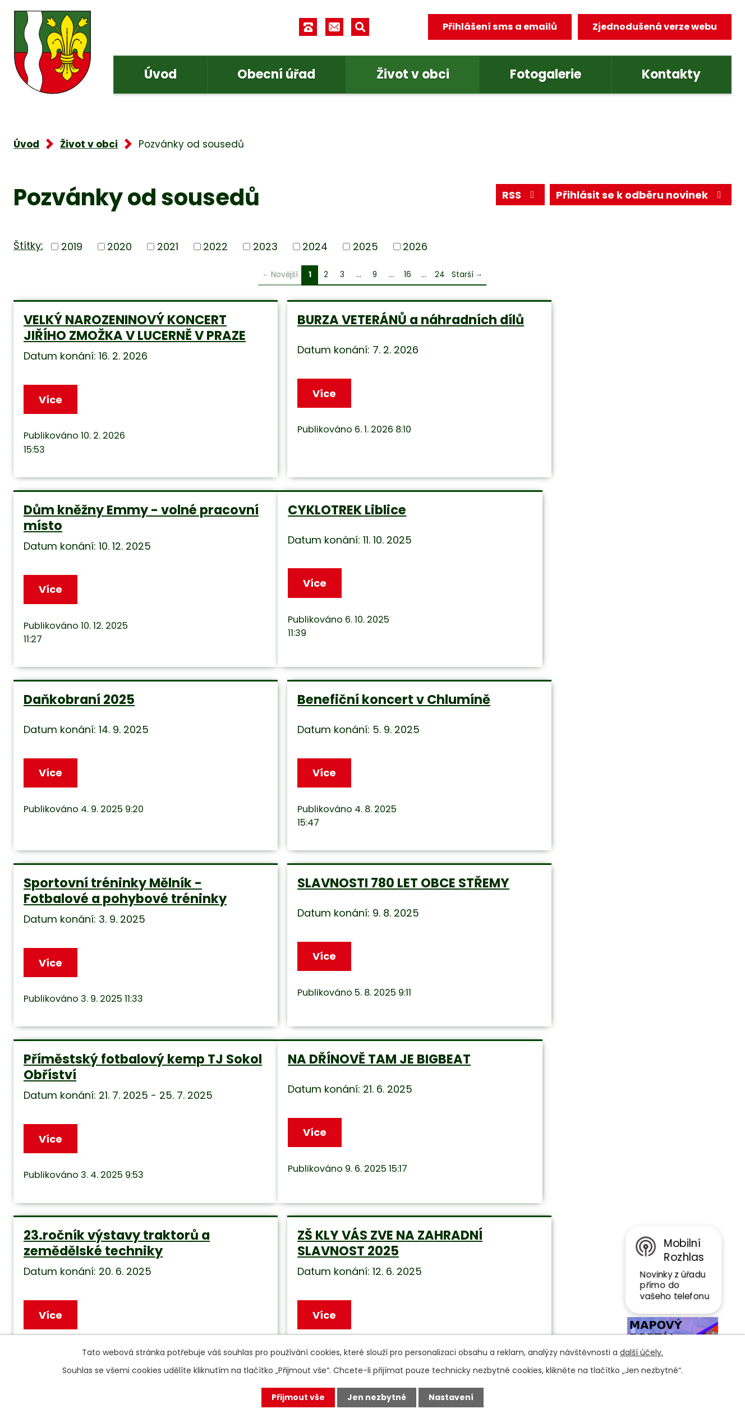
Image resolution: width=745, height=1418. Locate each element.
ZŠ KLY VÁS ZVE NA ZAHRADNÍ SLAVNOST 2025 (600, 906)
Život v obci (412, 74)
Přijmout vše (298, 1397)
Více (50, 415)
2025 (365, 247)
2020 (119, 247)
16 (407, 274)
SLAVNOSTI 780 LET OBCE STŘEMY (344, 717)
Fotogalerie (545, 74)
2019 (71, 247)
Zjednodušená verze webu (654, 26)
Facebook (266, 1316)
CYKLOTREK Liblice (83, 526)
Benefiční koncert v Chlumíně (604, 526)
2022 (215, 247)
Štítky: (28, 245)
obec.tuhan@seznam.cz (301, 1283)
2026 (415, 247)
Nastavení (451, 1397)
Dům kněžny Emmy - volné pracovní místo (594, 327)
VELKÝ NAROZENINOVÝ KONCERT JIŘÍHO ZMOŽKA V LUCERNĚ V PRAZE (125, 335)
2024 (315, 247)
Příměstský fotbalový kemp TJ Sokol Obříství (607, 717)
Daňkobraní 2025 (320, 526)
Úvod (160, 74)
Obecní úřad (276, 74)
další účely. (641, 1352)
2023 (265, 247)
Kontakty (671, 74)
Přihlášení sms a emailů (500, 26)
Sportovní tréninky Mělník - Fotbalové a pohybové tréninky (125, 717)
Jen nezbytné (376, 1397)
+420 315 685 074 (286, 1249)
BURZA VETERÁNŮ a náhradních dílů (365, 327)
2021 (167, 247)
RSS (520, 195)
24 (440, 274)
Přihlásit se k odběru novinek (641, 195)
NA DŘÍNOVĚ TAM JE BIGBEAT (115, 899)
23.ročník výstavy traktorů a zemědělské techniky (358, 906)
